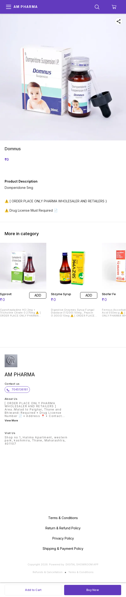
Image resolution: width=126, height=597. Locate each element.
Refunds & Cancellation (48, 572)
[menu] (8, 7)
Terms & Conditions (81, 572)
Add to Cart (33, 590)
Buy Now (92, 590)
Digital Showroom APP (82, 564)
